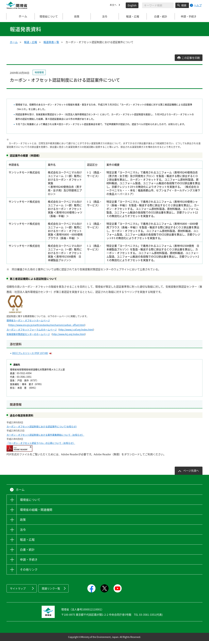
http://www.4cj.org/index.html (68, 334)
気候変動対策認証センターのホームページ (28, 334)
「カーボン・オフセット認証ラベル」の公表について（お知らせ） (41, 443)
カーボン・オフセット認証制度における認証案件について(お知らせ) (42, 426)
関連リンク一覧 (51, 588)
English (132, 5)
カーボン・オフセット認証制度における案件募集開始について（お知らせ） (45, 434)
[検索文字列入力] (158, 5)
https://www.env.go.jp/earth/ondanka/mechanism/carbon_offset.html (47, 325)
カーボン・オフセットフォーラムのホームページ (32, 329)
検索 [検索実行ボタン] (183, 5)
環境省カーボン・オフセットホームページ (28, 320)
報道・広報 (30, 42)
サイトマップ (18, 588)
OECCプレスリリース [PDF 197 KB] (30, 353)
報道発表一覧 (51, 42)
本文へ (114, 5)
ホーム (21, 16)
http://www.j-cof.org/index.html (76, 329)
